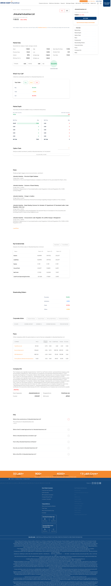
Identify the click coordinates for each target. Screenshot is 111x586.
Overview (78, 27)
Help (89, 1)
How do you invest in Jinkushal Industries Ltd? (25, 448)
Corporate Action (79, 45)
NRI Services (78, 3)
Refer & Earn (93, 1)
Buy (26, 82)
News (76, 37)
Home (14, 9)
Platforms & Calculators (54, 3)
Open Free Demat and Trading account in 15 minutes (86, 22)
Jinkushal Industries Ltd (26, 9)
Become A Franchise (83, 1)
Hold (31, 82)
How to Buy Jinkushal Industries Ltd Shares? (24, 441)
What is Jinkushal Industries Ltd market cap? (25, 435)
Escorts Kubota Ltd (18, 350)
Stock (18, 9)
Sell (37, 82)
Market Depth (78, 32)
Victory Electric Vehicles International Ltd (23, 358)
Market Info (93, 3)
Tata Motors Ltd (18, 346)
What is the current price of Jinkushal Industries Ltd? (27, 419)
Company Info (78, 50)
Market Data (77, 30)
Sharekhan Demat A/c (42, 27)
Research (63, 3)
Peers (76, 47)
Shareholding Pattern (80, 42)
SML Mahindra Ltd (18, 354)
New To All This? (85, 3)
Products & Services (43, 3)
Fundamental (78, 40)
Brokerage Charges (70, 3)
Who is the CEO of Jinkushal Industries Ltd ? (24, 454)
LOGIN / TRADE (99, 1)
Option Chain (78, 35)
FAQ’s (76, 52)
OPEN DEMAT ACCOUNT (107, 3)
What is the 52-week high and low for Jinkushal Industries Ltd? (29, 429)
